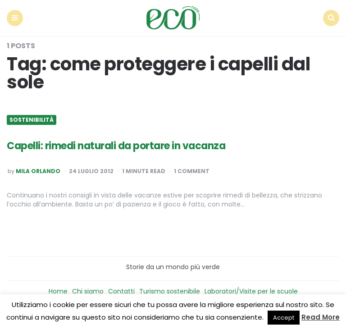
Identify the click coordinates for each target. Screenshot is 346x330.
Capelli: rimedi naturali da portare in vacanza (116, 146)
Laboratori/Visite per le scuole (251, 291)
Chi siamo (88, 291)
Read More (320, 317)
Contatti (121, 291)
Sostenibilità (31, 120)
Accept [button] (283, 317)
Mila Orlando (38, 171)
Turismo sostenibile (169, 291)
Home (58, 291)
